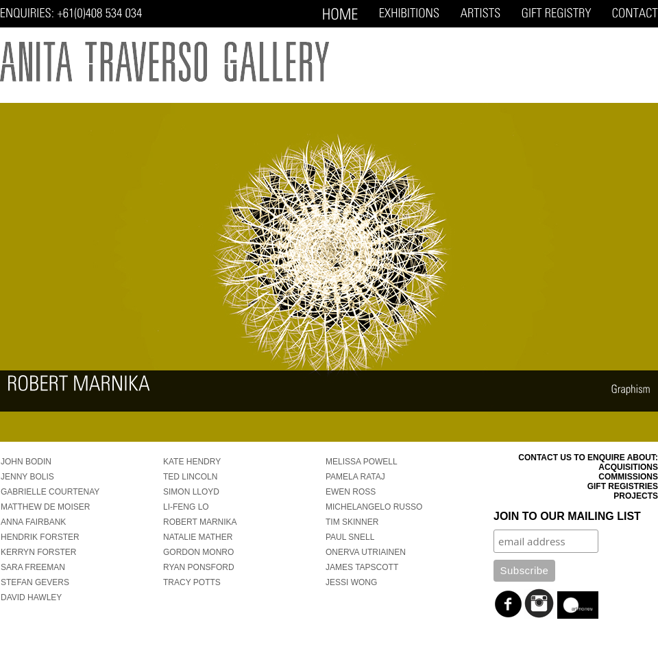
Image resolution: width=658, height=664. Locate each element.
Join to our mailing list (567, 516)
